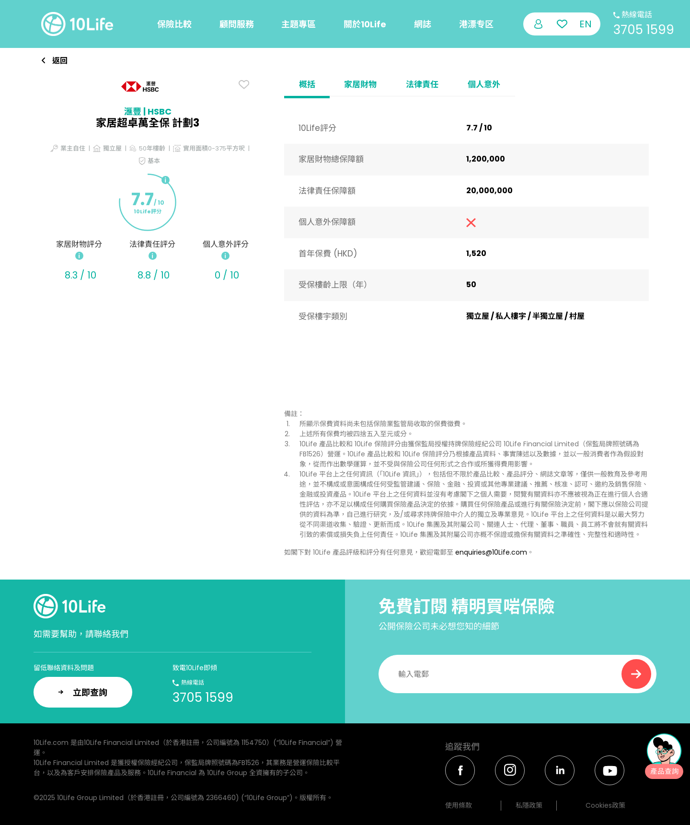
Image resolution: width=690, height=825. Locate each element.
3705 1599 (643, 29)
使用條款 (458, 805)
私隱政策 (529, 805)
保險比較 (174, 24)
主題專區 (298, 24)
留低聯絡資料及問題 (64, 668)
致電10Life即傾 (194, 668)
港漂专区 (476, 24)
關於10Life (365, 24)
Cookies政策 (605, 805)
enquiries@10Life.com (491, 552)
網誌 (422, 24)
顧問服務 (236, 24)
